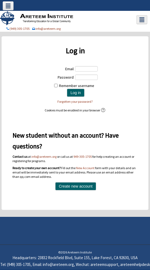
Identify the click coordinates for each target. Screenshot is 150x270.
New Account (85, 168)
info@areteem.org (48, 29)
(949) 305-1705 (19, 29)
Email (69, 68)
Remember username (76, 85)
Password (66, 77)
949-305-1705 (82, 157)
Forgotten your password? (75, 101)
